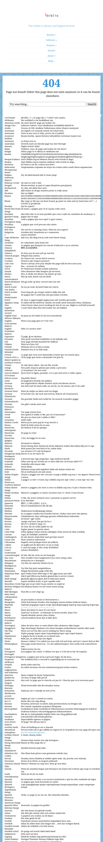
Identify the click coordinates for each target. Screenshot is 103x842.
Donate (51, 50)
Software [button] (51, 40)
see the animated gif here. (33, 732)
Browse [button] (51, 34)
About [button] (51, 55)
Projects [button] (52, 45)
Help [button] (51, 61)
